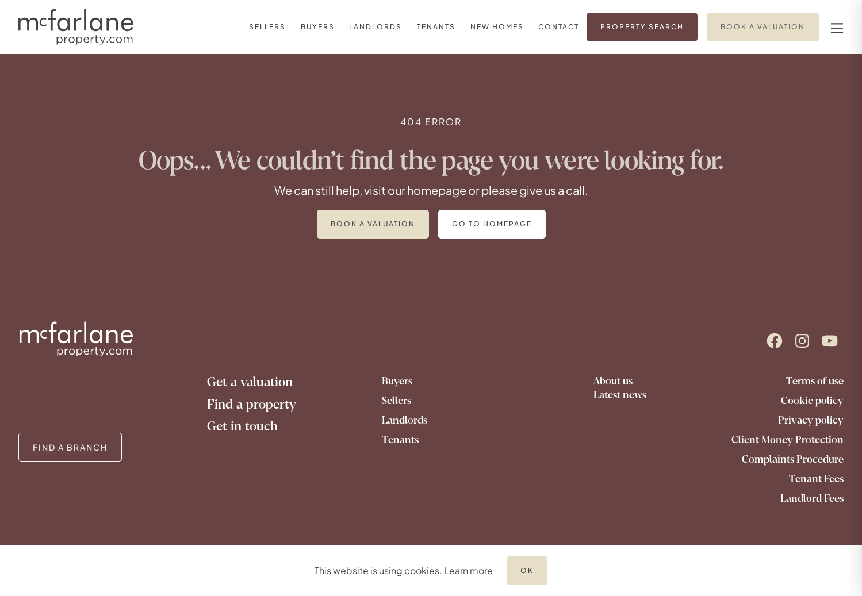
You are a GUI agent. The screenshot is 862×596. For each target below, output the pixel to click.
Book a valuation (373, 224)
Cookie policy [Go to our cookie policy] (812, 400)
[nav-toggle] (835, 27)
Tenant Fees (816, 478)
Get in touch (242, 426)
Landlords (404, 420)
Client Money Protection (787, 439)
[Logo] (79, 27)
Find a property (251, 404)
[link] (267, 26)
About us (613, 381)
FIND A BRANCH (70, 447)
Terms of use (815, 381)
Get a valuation (250, 382)
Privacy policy (811, 420)
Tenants (400, 439)
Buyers (397, 381)
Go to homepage (492, 224)
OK (527, 570)
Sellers (396, 400)
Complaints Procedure (793, 459)
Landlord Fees (812, 498)
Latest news (619, 395)
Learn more (468, 570)
